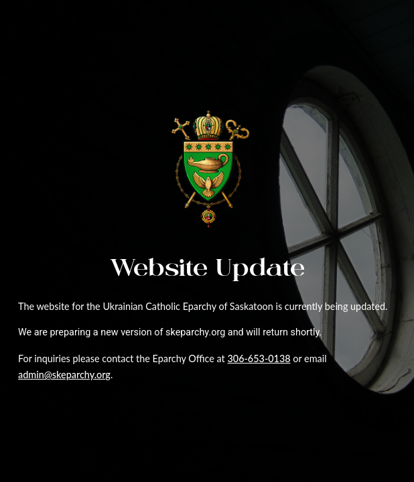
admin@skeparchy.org (64, 374)
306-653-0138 (258, 358)
